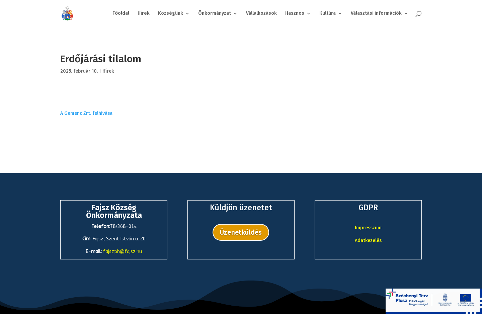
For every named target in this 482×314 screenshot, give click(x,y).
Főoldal (120, 13)
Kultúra (327, 13)
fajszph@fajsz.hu (122, 251)
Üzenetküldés (241, 232)
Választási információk (376, 13)
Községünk (170, 13)
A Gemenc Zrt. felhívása (86, 113)
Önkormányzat (214, 13)
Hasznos (294, 13)
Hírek (144, 13)
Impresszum (368, 228)
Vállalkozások (261, 13)
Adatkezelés (368, 240)
